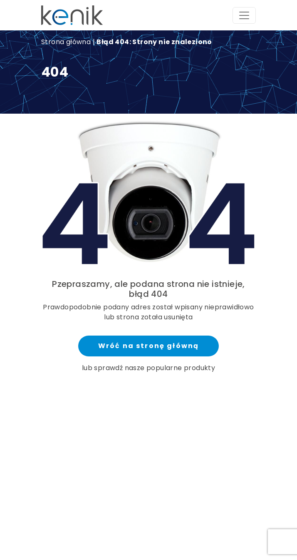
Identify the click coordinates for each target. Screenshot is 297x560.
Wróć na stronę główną (148, 346)
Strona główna (66, 42)
